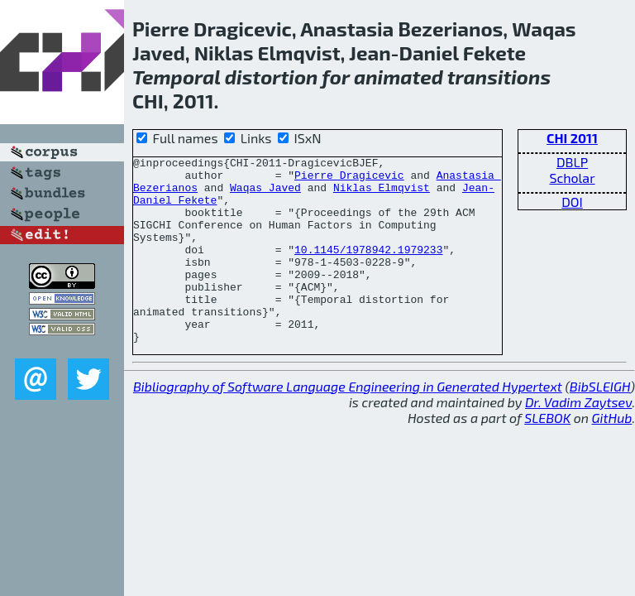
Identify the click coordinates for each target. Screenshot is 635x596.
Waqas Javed (265, 194)
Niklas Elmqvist (381, 194)
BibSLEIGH (600, 423)
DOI (572, 201)
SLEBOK (547, 455)
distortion (271, 77)
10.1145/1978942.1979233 (368, 269)
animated (398, 77)
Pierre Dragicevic (349, 179)
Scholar (571, 177)
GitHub (612, 455)
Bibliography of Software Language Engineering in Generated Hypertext (347, 423)
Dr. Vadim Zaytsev (578, 439)
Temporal (176, 77)
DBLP (572, 162)
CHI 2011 (572, 138)
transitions (499, 77)
